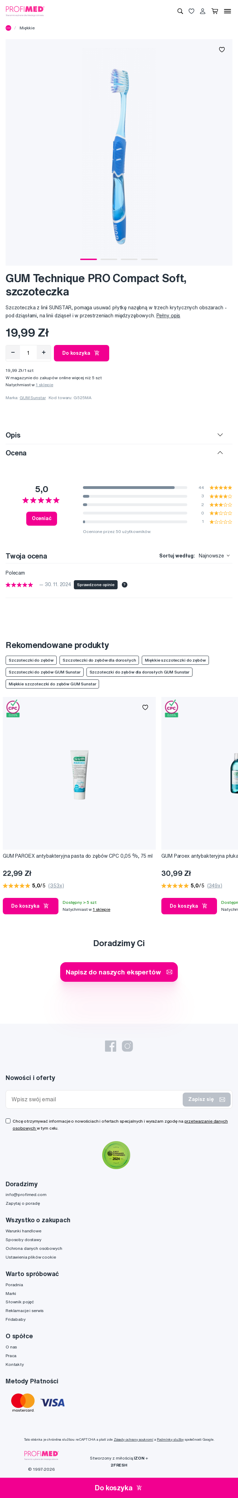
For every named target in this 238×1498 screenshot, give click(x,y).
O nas (11, 1347)
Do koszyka (81, 353)
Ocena (16, 452)
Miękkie (27, 28)
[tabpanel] (119, 152)
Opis (13, 435)
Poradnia (14, 1284)
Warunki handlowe (23, 1231)
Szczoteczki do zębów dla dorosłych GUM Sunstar (140, 672)
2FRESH (119, 1465)
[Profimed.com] (25, 10)
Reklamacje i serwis (24, 1310)
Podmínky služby (170, 1439)
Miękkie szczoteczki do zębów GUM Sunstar (52, 684)
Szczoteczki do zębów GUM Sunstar (44, 672)
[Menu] (227, 11)
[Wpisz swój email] (96, 1099)
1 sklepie (44, 384)
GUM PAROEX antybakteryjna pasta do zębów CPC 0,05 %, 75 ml (78, 856)
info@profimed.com (26, 1194)
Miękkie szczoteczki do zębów (175, 660)
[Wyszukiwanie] (180, 11)
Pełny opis (168, 315)
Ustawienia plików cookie (31, 1257)
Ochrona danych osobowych (34, 1248)
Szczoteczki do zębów (31, 660)
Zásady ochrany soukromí (133, 1439)
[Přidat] (44, 352)
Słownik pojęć (20, 1301)
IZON (139, 1458)
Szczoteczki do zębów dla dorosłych (99, 660)
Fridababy (16, 1319)
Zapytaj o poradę (23, 1203)
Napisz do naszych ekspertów (119, 971)
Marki (11, 1293)
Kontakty (15, 1364)
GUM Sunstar (33, 397)
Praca (11, 1355)
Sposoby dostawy (23, 1239)
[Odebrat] (13, 352)
